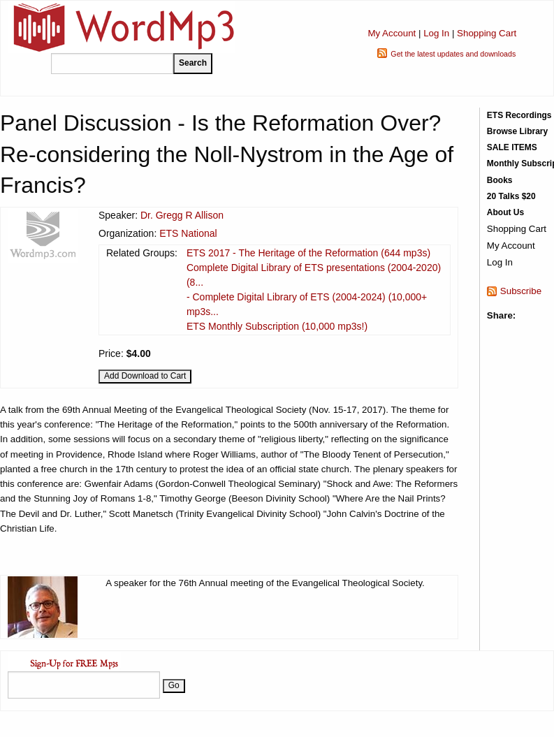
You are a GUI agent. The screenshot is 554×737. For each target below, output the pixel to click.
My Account (391, 33)
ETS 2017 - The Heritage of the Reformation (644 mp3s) (308, 252)
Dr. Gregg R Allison (182, 215)
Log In (436, 33)
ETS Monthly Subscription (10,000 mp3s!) (277, 326)
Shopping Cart (486, 33)
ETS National (188, 233)
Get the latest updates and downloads (453, 54)
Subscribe (520, 291)
